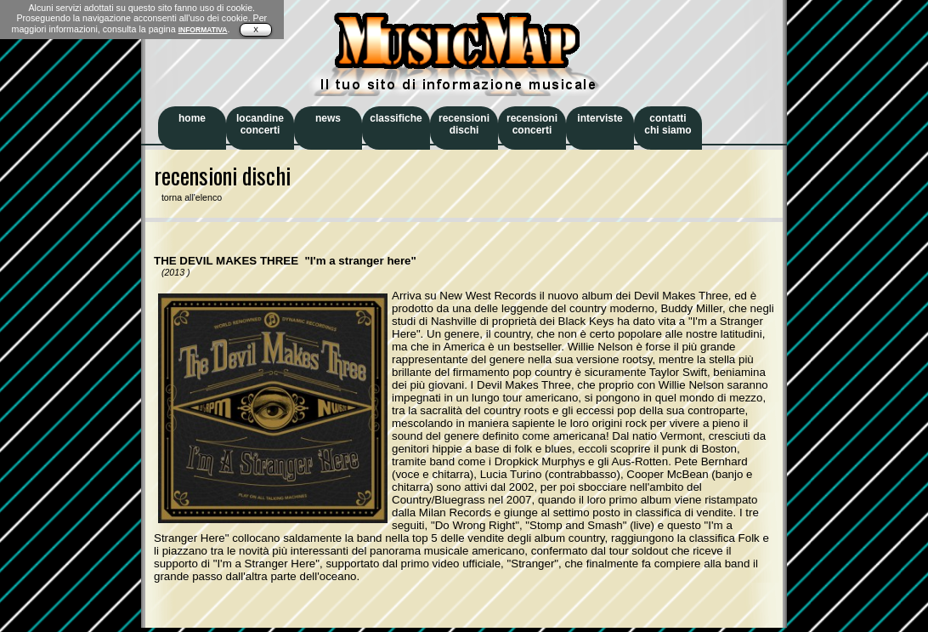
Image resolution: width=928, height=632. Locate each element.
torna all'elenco (188, 197)
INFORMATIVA (203, 30)
